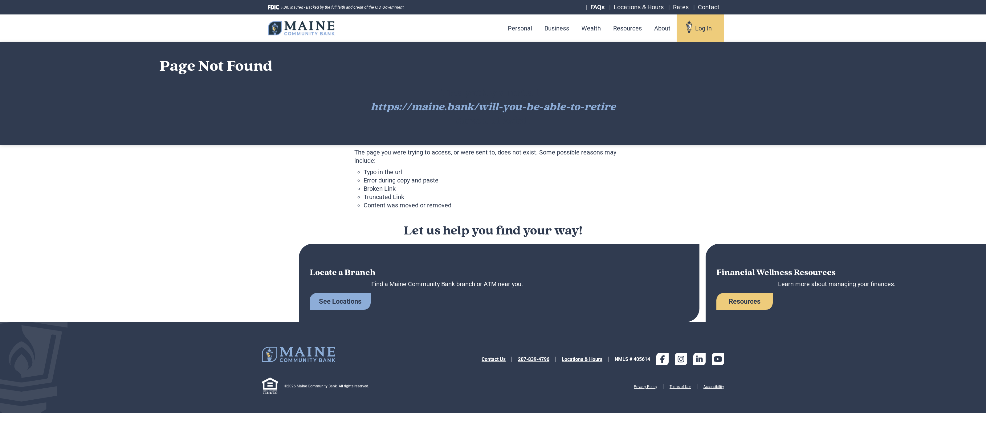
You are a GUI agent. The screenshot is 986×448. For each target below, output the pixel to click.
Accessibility (713, 387)
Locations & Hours (582, 359)
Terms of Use (680, 387)
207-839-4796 (533, 359)
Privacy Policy (645, 387)
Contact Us (494, 359)
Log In (703, 28)
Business (556, 28)
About (662, 28)
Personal (520, 28)
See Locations (340, 301)
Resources (627, 28)
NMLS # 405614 (632, 359)
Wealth (591, 28)
